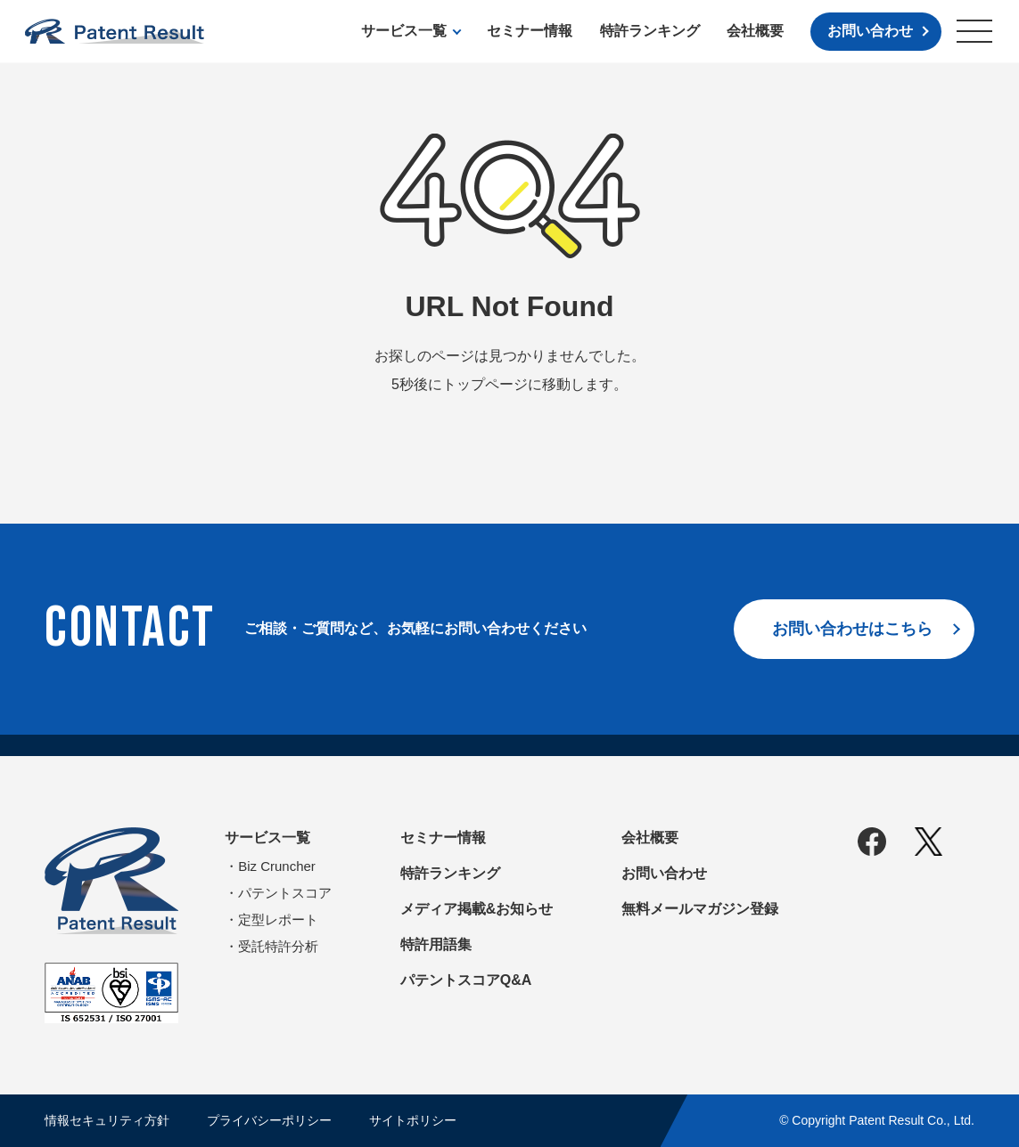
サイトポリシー (412, 1120)
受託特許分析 (278, 946)
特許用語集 (436, 944)
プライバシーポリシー (269, 1120)
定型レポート (278, 919)
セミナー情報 (529, 30)
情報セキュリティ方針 (107, 1120)
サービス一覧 (404, 30)
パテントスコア (285, 892)
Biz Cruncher (277, 866)
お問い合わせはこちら (852, 629)
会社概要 (755, 30)
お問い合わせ (870, 30)
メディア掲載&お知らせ (477, 908)
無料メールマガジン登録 (699, 908)
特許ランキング (650, 30)
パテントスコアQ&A (466, 980)
